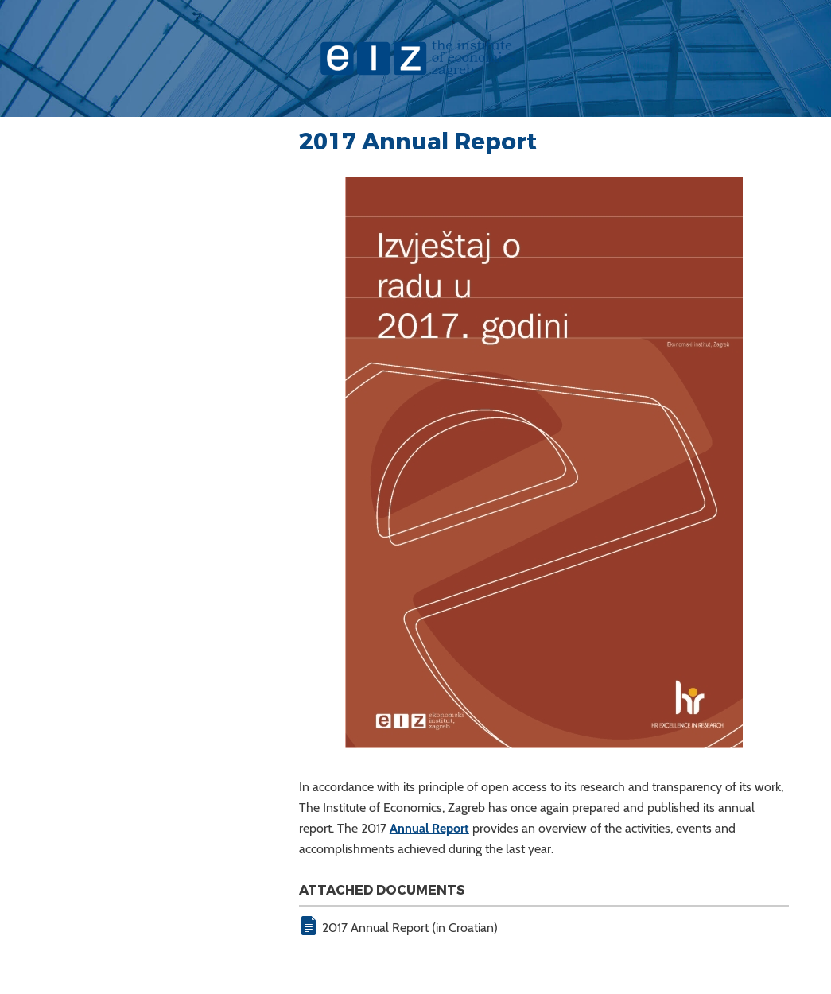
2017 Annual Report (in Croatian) (410, 927)
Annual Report (429, 828)
